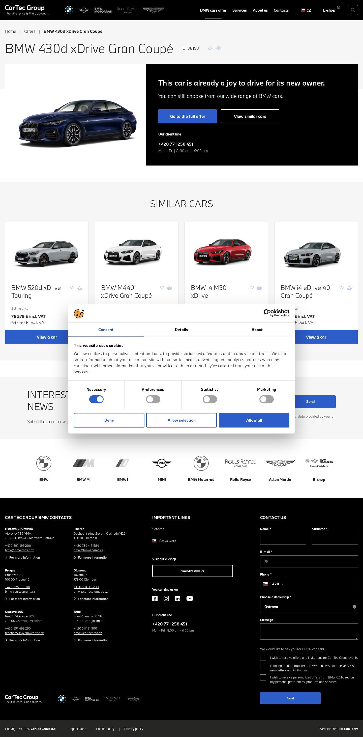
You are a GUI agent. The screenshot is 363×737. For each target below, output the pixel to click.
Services (239, 10)
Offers (30, 31)
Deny (109, 420)
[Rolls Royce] (127, 10)
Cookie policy (105, 729)
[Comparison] (218, 48)
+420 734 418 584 (86, 545)
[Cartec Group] (27, 10)
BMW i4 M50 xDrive (209, 291)
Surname (320, 529)
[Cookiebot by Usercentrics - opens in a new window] (267, 313)
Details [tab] (181, 329)
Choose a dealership (275, 597)
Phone (266, 574)
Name (265, 529)
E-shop (329, 10)
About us (260, 10)
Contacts (281, 10)
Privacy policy (133, 729)
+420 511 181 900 (85, 628)
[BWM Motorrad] (103, 10)
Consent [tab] (106, 329)
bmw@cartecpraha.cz (20, 591)
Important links (171, 517)
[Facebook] (155, 598)
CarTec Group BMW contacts (38, 517)
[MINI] (84, 10)
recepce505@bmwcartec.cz (24, 633)
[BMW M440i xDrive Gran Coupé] (136, 250)
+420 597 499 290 (18, 628)
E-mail (266, 552)
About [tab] (257, 329)
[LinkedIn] (177, 598)
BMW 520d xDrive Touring (36, 291)
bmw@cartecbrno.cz (88, 633)
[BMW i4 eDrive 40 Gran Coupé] (316, 250)
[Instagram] (166, 598)
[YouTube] (189, 598)
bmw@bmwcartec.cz (19, 550)
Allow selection (182, 420)
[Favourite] (210, 48)
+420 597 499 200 (18, 545)
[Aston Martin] (154, 10)
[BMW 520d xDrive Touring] (46, 250)
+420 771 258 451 (175, 144)
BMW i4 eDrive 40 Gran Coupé (305, 291)
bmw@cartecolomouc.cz (91, 591)
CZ (306, 10)
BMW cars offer (213, 10)
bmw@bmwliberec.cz (88, 550)
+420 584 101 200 (86, 587)
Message (266, 620)
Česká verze (164, 541)
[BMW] (69, 10)
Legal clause (77, 729)
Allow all (254, 420)
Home (10, 31)
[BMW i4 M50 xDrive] (226, 250)
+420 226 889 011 (17, 587)
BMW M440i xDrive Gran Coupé (126, 291)
